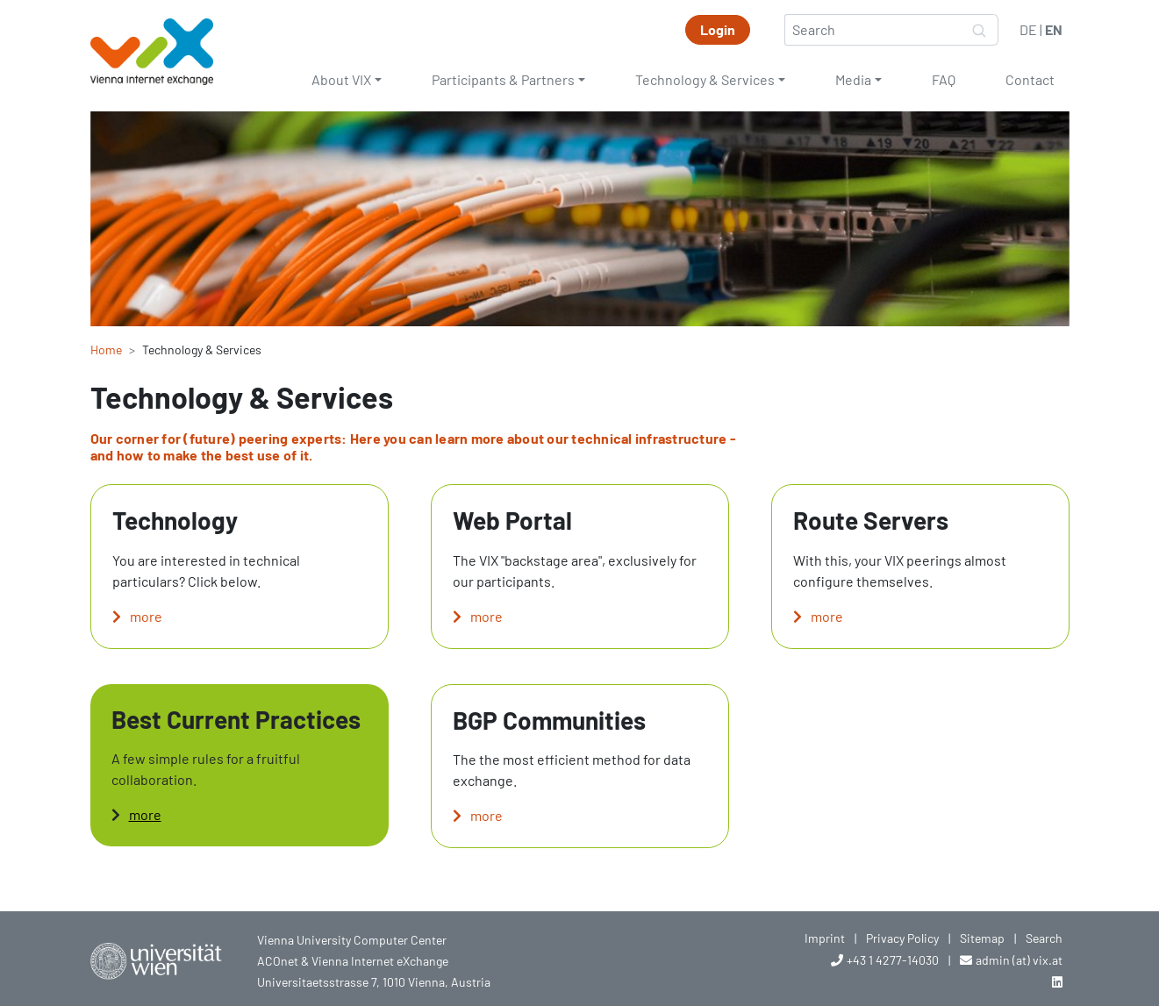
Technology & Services (705, 79)
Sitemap (982, 938)
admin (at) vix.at (1019, 959)
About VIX (341, 79)
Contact (1030, 79)
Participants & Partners (503, 79)
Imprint (825, 938)
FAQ (943, 79)
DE (1028, 29)
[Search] (873, 30)
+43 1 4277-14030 (893, 959)
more (146, 616)
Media (853, 79)
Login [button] (717, 29)
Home (106, 349)
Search (1044, 938)
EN (1053, 29)
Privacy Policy (902, 938)
